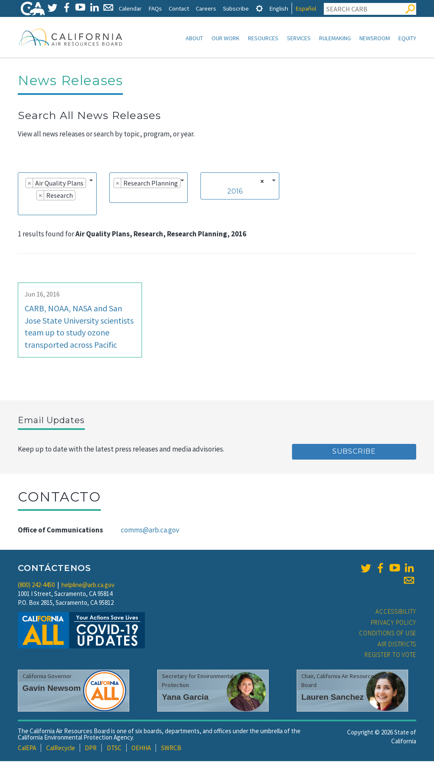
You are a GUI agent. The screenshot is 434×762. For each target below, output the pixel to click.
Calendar (130, 8)
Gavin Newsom (51, 688)
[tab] (259, 8)
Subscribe (236, 8)
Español (305, 8)
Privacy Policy (394, 623)
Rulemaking (335, 38)
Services (299, 38)
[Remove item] (29, 183)
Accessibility (396, 612)
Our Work (225, 38)
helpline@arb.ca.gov (87, 586)
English (278, 8)
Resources (263, 38)
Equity (407, 38)
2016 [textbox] (234, 192)
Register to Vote (390, 655)
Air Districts (397, 645)
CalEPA (27, 749)
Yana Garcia (185, 697)
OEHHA (141, 749)
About (194, 38)
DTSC (114, 749)
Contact (179, 8)
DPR (91, 749)
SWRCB (171, 749)
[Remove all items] (261, 182)
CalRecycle (60, 749)
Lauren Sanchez (332, 697)
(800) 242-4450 (36, 586)
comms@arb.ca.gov (150, 530)
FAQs (155, 8)
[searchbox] (24, 208)
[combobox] (57, 194)
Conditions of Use (387, 634)
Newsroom (374, 38)
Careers (206, 8)
